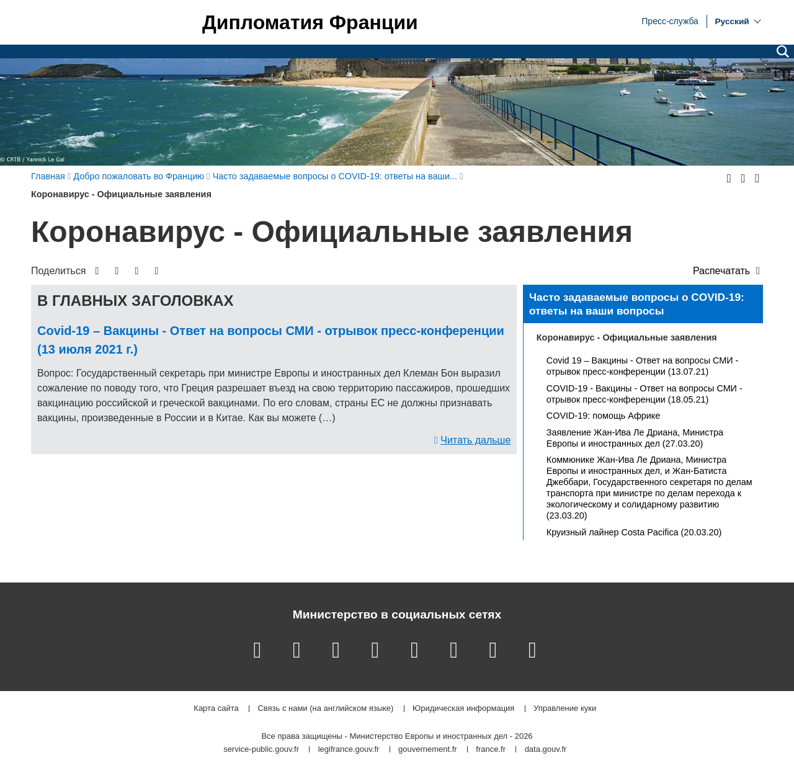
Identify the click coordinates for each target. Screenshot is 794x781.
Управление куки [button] (564, 708)
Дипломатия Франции (310, 22)
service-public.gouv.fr (261, 749)
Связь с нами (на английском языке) (325, 708)
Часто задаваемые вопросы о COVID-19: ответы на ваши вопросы (636, 304)
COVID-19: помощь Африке (603, 416)
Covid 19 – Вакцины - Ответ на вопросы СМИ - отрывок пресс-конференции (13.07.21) (642, 366)
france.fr (491, 749)
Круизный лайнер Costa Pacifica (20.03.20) (633, 532)
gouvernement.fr (427, 749)
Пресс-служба (669, 20)
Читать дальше (475, 440)
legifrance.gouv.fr (349, 749)
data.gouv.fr (546, 749)
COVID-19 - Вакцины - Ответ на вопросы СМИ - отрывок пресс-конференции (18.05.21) (644, 393)
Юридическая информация (463, 708)
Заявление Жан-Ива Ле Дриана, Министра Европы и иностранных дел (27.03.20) (634, 438)
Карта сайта (216, 708)
